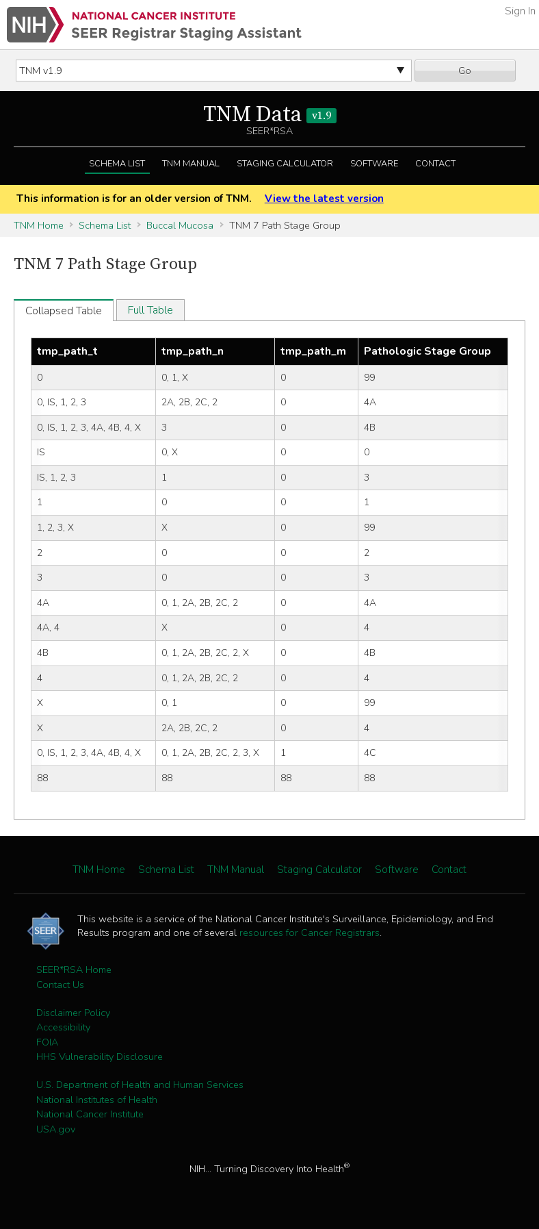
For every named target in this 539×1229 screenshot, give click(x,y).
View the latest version (324, 198)
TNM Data (270, 115)
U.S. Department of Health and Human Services (140, 1084)
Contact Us (60, 984)
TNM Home (39, 225)
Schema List (117, 163)
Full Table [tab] (150, 310)
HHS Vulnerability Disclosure (99, 1056)
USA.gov (55, 1129)
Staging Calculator (285, 163)
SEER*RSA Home (73, 969)
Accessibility (63, 1027)
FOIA (47, 1042)
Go (464, 70)
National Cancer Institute (90, 1114)
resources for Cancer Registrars (309, 932)
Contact (435, 163)
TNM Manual (191, 163)
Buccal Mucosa (179, 225)
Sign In (520, 10)
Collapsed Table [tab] (63, 310)
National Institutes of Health (96, 1099)
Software (374, 163)
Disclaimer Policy (73, 1012)
